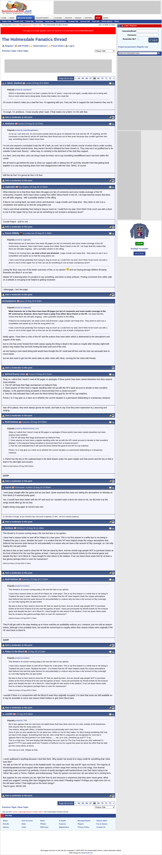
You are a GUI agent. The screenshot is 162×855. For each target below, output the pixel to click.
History (6, 827)
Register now (142, 47)
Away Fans (49, 21)
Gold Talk (95, 21)
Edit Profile (23, 46)
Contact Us (100, 827)
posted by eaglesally (23, 240)
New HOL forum (86, 31)
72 (110, 78)
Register (9, 46)
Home (14, 25)
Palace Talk (6, 21)
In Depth (62, 821)
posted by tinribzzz (22, 586)
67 (91, 78)
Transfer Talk (18, 21)
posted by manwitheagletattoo (26, 130)
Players (81, 824)
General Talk (85, 21)
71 (106, 78)
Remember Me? (129, 39)
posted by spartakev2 (23, 90)
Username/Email (129, 31)
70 (102, 78)
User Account (27, 821)
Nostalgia (39, 21)
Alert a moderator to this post (18, 117)
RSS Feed (44, 827)
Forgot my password (127, 47)
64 (79, 78)
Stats (24, 824)
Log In (71, 46)
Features (62, 824)
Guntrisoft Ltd (86, 853)
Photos (43, 824)
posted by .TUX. (21, 720)
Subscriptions (107, 21)
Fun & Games (101, 824)
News (42, 821)
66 (87, 78)
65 (83, 78)
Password (132, 35)
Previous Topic (9, 51)
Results (6, 824)
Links (24, 827)
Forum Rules (57, 46)
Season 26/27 (101, 821)
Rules (117, 21)
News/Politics (61, 21)
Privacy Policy (83, 827)
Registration (64, 827)
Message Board (25, 25)
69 (98, 78)
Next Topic (23, 51)
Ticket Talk (29, 21)
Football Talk (73, 21)
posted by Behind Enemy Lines (27, 428)
